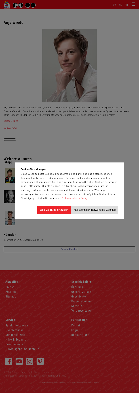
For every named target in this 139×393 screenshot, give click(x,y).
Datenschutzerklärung (74, 198)
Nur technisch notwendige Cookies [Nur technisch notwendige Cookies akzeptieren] (95, 209)
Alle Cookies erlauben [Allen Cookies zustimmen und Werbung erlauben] (54, 209)
